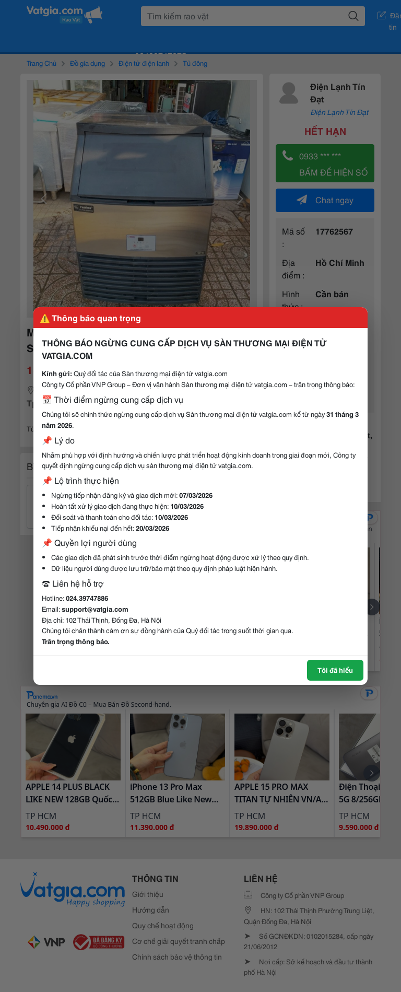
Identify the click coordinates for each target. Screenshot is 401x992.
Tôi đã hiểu (335, 669)
